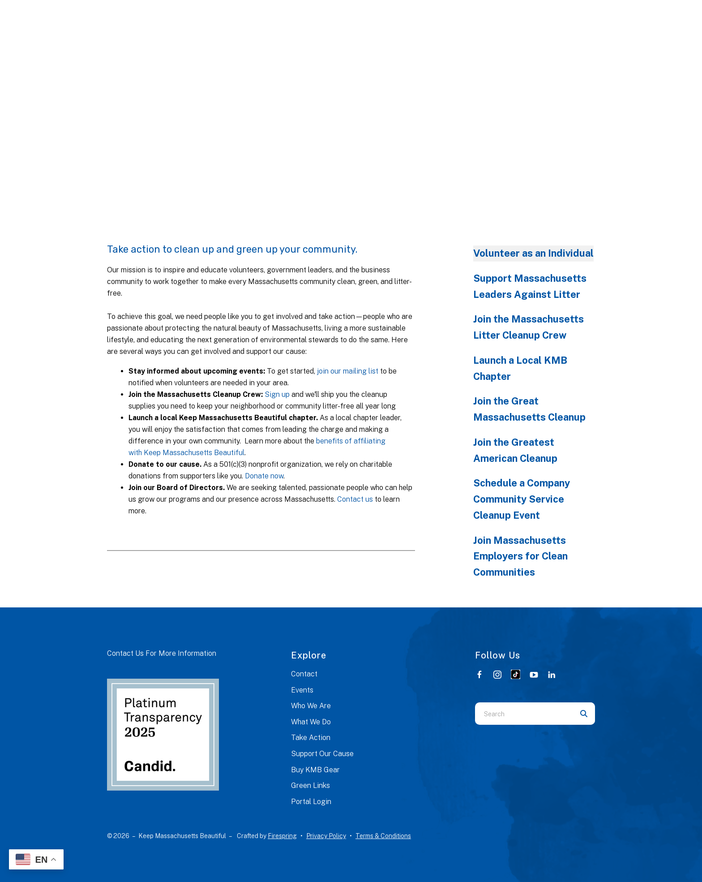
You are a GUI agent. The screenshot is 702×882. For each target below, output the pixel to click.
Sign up (277, 394)
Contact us (355, 499)
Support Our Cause (322, 753)
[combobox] (524, 713)
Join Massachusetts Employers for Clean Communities (520, 556)
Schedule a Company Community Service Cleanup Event (521, 499)
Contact (304, 674)
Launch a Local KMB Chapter (520, 368)
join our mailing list (347, 371)
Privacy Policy (326, 835)
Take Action (310, 737)
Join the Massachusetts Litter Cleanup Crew (528, 327)
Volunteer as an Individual (533, 253)
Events (302, 690)
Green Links (310, 785)
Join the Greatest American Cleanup (515, 450)
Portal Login (311, 801)
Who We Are (311, 705)
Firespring (282, 835)
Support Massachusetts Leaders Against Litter (529, 286)
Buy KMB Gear (315, 770)
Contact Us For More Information (161, 653)
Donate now (264, 476)
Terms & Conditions (383, 835)
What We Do (311, 722)
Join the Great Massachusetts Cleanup (529, 409)
